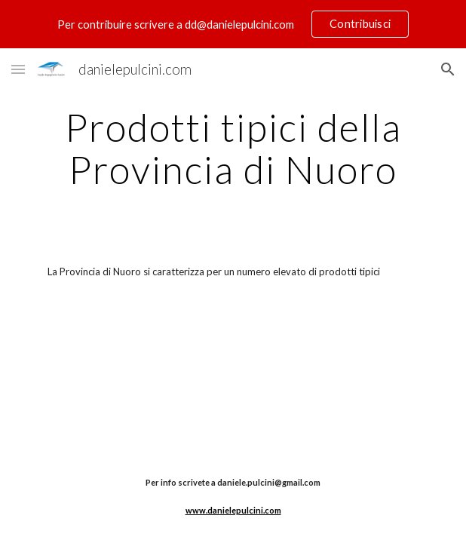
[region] (233, 24)
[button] (18, 69)
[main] (232, 148)
